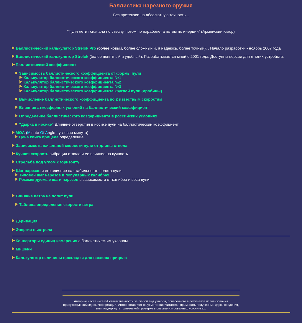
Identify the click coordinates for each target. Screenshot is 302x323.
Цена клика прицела (39, 137)
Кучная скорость (32, 154)
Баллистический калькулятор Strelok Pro (56, 48)
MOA (20, 132)
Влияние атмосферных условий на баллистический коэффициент (84, 107)
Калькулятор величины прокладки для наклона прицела (69, 257)
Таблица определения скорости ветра (56, 204)
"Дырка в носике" (36, 124)
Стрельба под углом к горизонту (47, 162)
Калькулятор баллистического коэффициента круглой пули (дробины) (93, 91)
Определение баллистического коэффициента (88, 116)
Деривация (26, 221)
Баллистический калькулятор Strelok (52, 56)
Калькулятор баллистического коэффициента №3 (72, 86)
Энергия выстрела (34, 229)
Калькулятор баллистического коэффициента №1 (72, 78)
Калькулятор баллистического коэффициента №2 (72, 82)
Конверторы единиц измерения (46, 241)
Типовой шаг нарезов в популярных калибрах (64, 175)
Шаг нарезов (28, 170)
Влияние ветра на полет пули (44, 196)
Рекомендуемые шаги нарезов (48, 179)
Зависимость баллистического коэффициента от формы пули (80, 73)
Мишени (24, 249)
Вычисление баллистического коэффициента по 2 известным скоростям (90, 99)
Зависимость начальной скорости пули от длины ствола (71, 145)
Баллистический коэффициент (46, 65)
